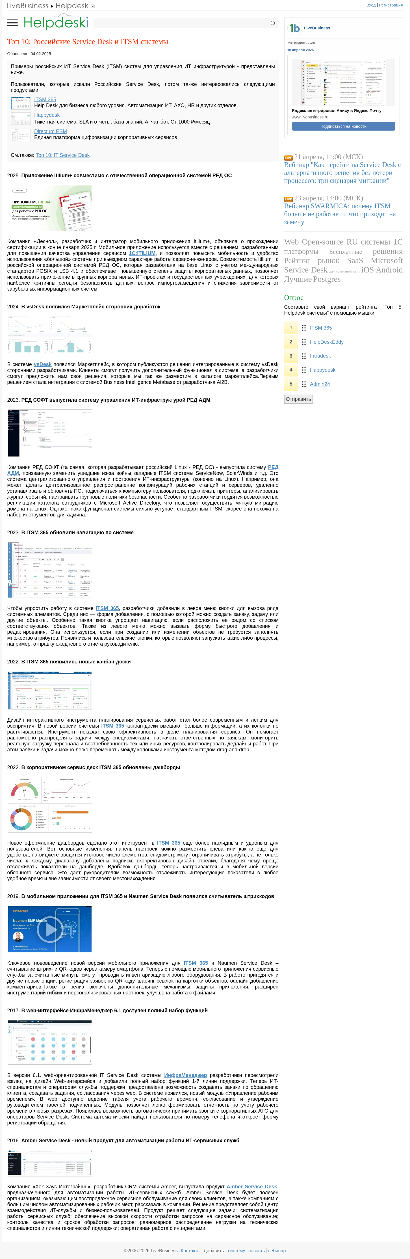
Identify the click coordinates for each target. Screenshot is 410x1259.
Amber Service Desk (252, 1186)
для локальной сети (344, 271)
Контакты (191, 1250)
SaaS (355, 260)
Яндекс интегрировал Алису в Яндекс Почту (337, 110)
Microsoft (387, 260)
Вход (371, 5)
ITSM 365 (45, 99)
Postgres (327, 279)
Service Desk (306, 269)
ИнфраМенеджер (185, 1075)
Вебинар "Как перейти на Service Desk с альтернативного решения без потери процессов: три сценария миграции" (342, 172)
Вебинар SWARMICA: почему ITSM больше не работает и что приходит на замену (340, 214)
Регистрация (391, 5)
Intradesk (320, 356)
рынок (329, 260)
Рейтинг (297, 260)
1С (398, 241)
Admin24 (320, 384)
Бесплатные (345, 251)
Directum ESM (50, 131)
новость (256, 1250)
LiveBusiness (317, 28)
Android (389, 269)
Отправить (298, 399)
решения (388, 251)
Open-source (322, 241)
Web (291, 241)
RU (352, 241)
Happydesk (47, 115)
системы (375, 241)
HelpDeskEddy (327, 342)
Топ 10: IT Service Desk (63, 155)
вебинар (277, 1250)
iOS (367, 269)
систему (236, 1250)
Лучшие (298, 279)
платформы (301, 251)
